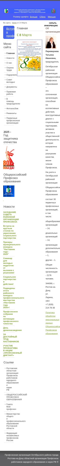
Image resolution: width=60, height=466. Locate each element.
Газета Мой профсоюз (10, 406)
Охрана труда (10, 68)
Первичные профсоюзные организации (10, 120)
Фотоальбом (10, 108)
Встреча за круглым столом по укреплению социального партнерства (9, 232)
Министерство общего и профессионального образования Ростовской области (10, 421)
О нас (9, 63)
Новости (10, 58)
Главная (10, 53)
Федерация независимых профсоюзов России (10, 437)
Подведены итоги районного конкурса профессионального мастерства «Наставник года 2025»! (13, 298)
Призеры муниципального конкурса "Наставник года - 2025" (11, 248)
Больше (33, 17)
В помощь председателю (10, 101)
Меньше (52, 17)
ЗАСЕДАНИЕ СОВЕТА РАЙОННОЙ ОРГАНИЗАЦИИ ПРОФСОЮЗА (11, 217)
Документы (10, 87)
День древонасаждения (12, 329)
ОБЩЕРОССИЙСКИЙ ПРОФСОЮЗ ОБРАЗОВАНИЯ (10, 397)
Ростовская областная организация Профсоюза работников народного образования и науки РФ (10, 379)
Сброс (43, 17)
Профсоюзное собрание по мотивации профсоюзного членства (10, 317)
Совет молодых (10, 80)
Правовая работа (10, 92)
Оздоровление (10, 75)
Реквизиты (10, 113)
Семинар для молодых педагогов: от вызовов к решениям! (8, 265)
